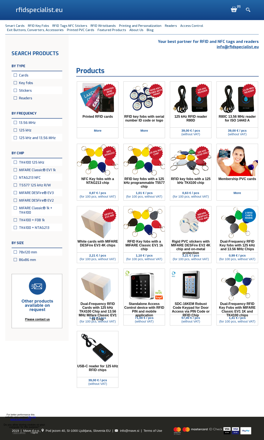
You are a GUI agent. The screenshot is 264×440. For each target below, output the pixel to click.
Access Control (191, 26)
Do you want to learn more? (23, 418)
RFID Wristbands (103, 26)
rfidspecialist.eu (39, 10)
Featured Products (111, 30)
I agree (34, 432)
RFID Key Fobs (38, 26)
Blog (150, 30)
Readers (171, 26)
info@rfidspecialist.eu (238, 46)
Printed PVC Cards (80, 30)
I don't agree (19, 433)
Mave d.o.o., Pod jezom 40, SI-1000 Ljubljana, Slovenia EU (67, 430)
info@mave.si (127, 430)
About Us (136, 30)
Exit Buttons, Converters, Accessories (35, 30)
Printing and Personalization (140, 26)
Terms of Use (153, 430)
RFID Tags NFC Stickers (69, 26)
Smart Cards (14, 26)
